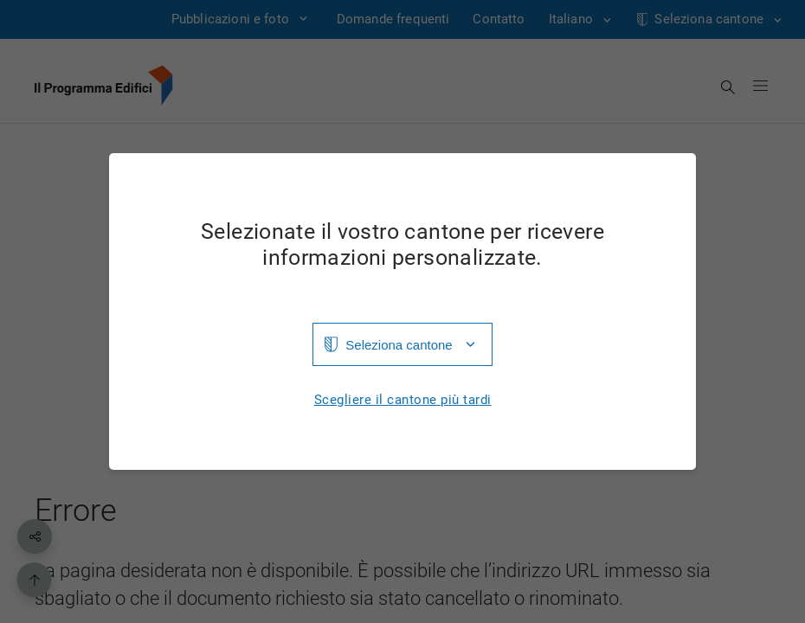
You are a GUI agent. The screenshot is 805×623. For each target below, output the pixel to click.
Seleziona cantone (398, 344)
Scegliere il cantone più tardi (403, 400)
